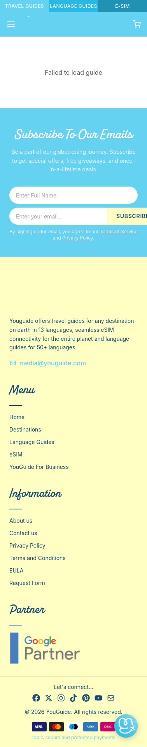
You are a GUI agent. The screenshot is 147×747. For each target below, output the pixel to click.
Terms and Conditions (37, 558)
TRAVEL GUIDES (24, 6)
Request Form (27, 583)
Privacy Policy (77, 238)
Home (16, 417)
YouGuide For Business (39, 466)
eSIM (16, 454)
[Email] (111, 698)
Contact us (23, 533)
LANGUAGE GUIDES (73, 6)
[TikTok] (73, 698)
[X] (48, 698)
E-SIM (122, 6)
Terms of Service (119, 231)
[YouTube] (98, 698)
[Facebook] (36, 698)
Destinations (25, 429)
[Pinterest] (86, 698)
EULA (16, 570)
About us (20, 520)
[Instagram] (61, 698)
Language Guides (31, 442)
